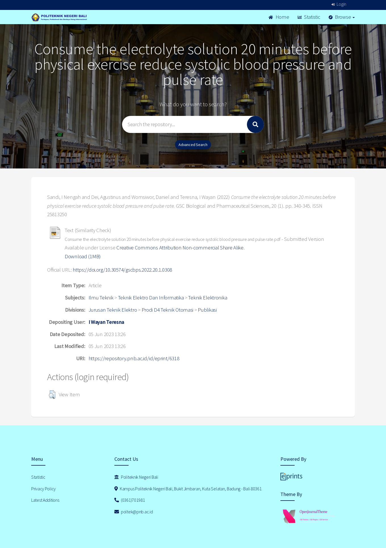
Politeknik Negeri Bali (136, 477)
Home (278, 17)
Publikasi (207, 310)
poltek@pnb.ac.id (133, 511)
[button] (52, 394)
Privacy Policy (43, 488)
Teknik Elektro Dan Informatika (151, 297)
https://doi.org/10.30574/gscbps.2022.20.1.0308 (122, 269)
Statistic (309, 17)
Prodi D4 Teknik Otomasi (168, 310)
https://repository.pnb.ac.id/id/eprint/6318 (134, 358)
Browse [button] (342, 17)
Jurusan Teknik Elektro (113, 310)
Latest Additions (45, 500)
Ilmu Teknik (101, 297)
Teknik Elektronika (207, 297)
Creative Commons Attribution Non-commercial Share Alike (180, 247)
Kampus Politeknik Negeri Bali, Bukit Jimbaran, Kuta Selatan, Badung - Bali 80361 (188, 488)
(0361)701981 (129, 500)
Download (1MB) (83, 256)
